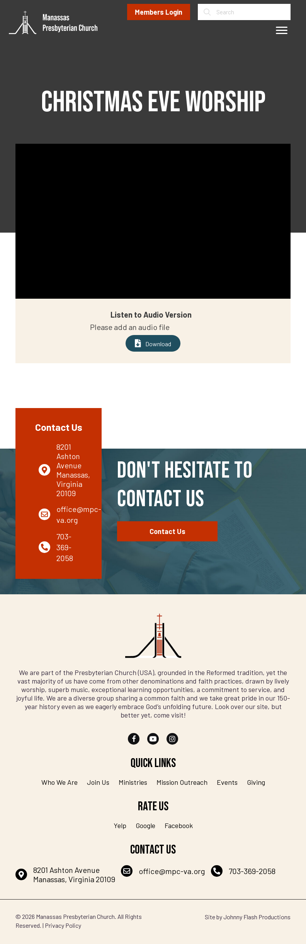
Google (145, 825)
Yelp (120, 825)
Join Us (98, 782)
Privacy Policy (63, 925)
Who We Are (59, 782)
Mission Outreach (181, 782)
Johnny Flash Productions (257, 916)
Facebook (179, 825)
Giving (256, 782)
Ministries (133, 782)
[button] (133, 739)
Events (227, 782)
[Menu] (282, 30)
